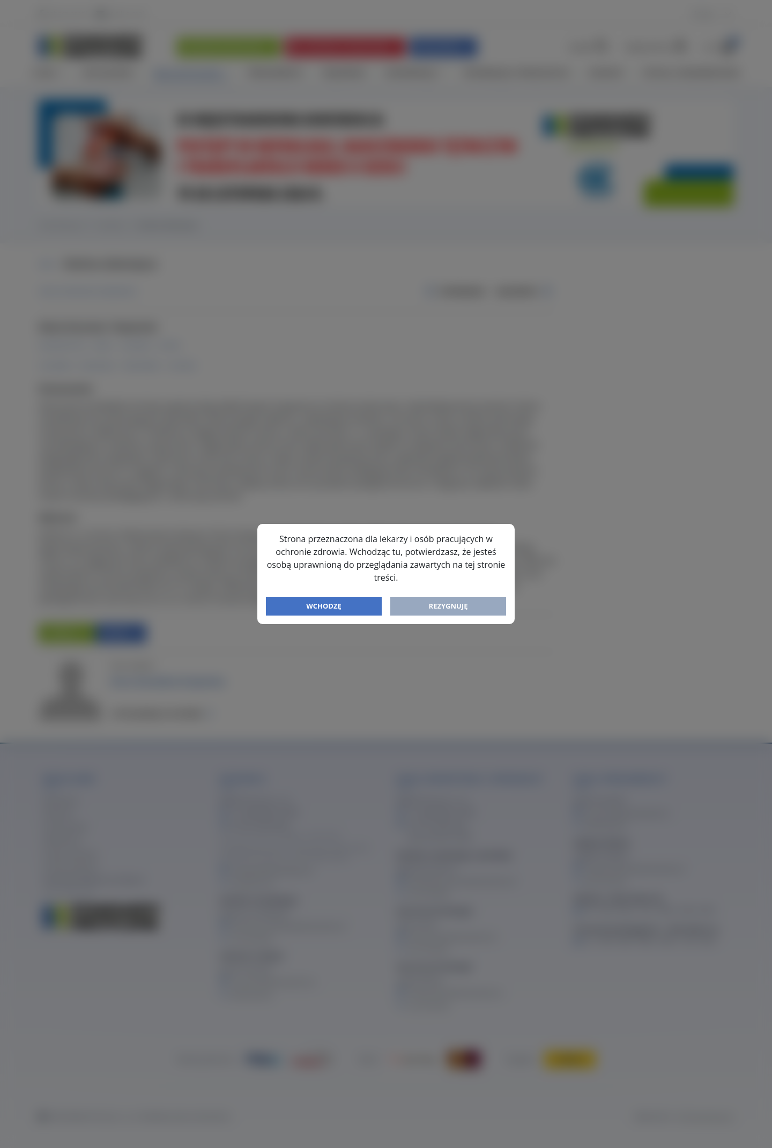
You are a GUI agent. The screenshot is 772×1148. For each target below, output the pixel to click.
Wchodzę (324, 606)
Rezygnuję (448, 606)
